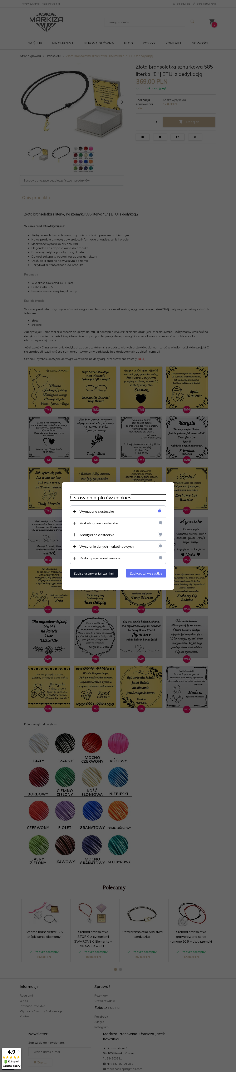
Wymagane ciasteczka (96, 511)
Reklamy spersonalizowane (100, 558)
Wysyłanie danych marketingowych (106, 546)
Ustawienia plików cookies (100, 498)
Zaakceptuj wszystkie (146, 573)
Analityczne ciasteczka (96, 535)
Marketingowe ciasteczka (98, 523)
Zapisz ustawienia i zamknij (94, 573)
